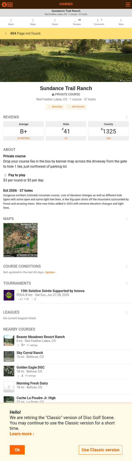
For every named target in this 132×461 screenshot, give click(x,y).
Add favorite (76, 106)
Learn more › (22, 433)
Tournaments (66, 283)
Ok (17, 449)
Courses (66, 4)
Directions (55, 106)
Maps (66, 219)
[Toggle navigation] (128, 4)
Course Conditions (66, 266)
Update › (50, 272)
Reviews (66, 117)
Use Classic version (101, 449)
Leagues (66, 312)
